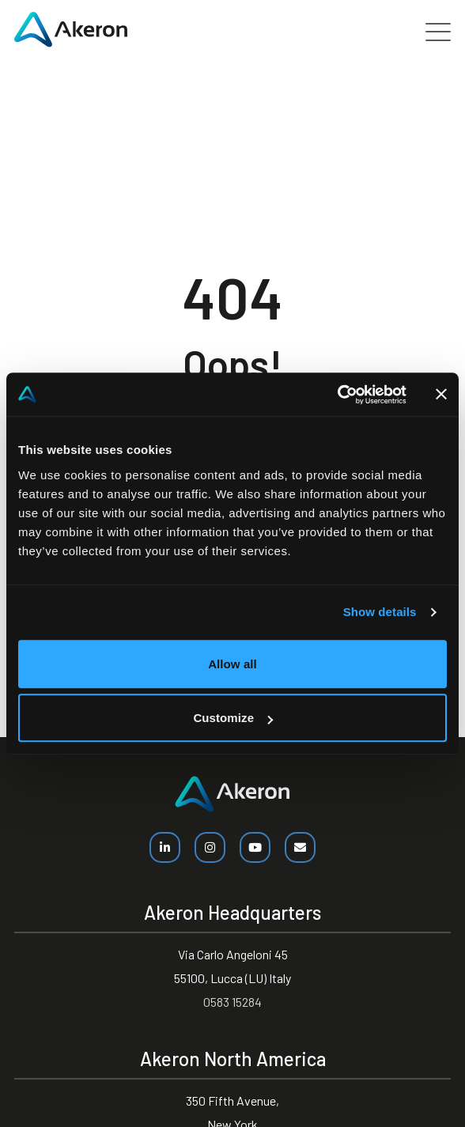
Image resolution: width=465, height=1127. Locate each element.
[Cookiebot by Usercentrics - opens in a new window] (337, 394)
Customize (233, 717)
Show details (380, 611)
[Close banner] (441, 394)
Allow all (232, 664)
